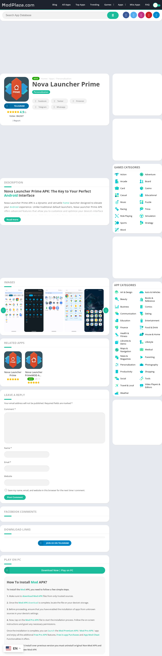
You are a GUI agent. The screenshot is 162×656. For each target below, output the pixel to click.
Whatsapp (59, 108)
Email (7, 463)
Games (107, 4)
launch (51, 631)
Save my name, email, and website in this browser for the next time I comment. (46, 491)
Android (11, 196)
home (66, 204)
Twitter (58, 102)
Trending (94, 4)
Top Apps (80, 4)
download (33, 603)
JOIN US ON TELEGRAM (53, 544)
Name (8, 449)
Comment (10, 410)
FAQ (147, 4)
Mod (34, 583)
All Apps (66, 4)
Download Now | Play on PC (38, 571)
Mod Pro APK (86, 631)
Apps (120, 4)
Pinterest (78, 102)
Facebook (40, 102)
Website (8, 477)
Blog (54, 4)
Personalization (63, 79)
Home (44, 79)
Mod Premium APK (68, 631)
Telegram (40, 108)
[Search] (60, 16)
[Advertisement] (81, 48)
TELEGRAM (14, 107)
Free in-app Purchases (68, 635)
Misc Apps (135, 4)
